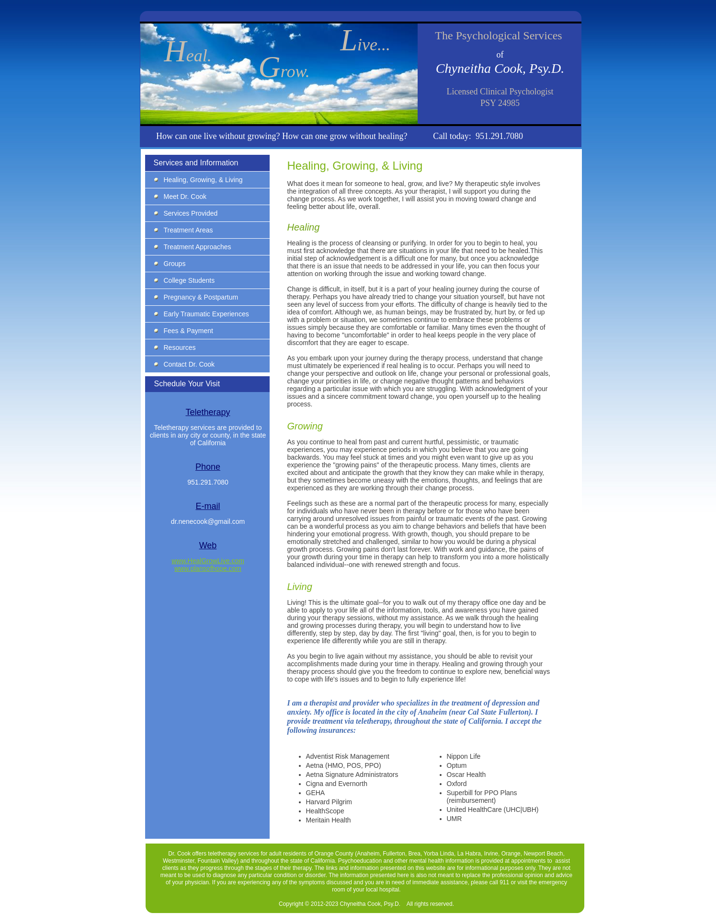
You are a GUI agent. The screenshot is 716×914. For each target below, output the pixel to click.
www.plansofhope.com (207, 568)
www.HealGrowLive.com (207, 561)
